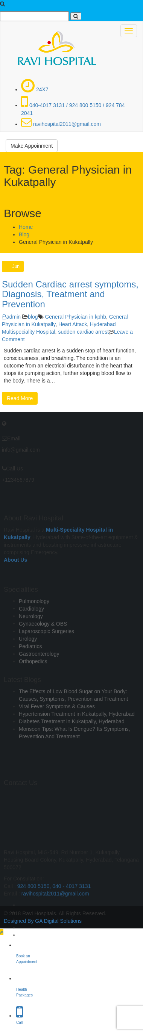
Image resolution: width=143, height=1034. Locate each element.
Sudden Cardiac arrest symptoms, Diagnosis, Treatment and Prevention (70, 294)
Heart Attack (72, 324)
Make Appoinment (32, 146)
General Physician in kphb (75, 317)
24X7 (35, 89)
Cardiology (31, 624)
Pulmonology (34, 617)
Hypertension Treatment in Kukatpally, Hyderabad (77, 727)
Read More (20, 398)
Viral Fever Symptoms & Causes (57, 719)
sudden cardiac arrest (83, 332)
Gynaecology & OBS (43, 639)
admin (11, 317)
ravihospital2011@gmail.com (61, 124)
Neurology (31, 632)
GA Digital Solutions (58, 921)
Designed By (18, 921)
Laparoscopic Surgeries (46, 647)
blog (33, 317)
